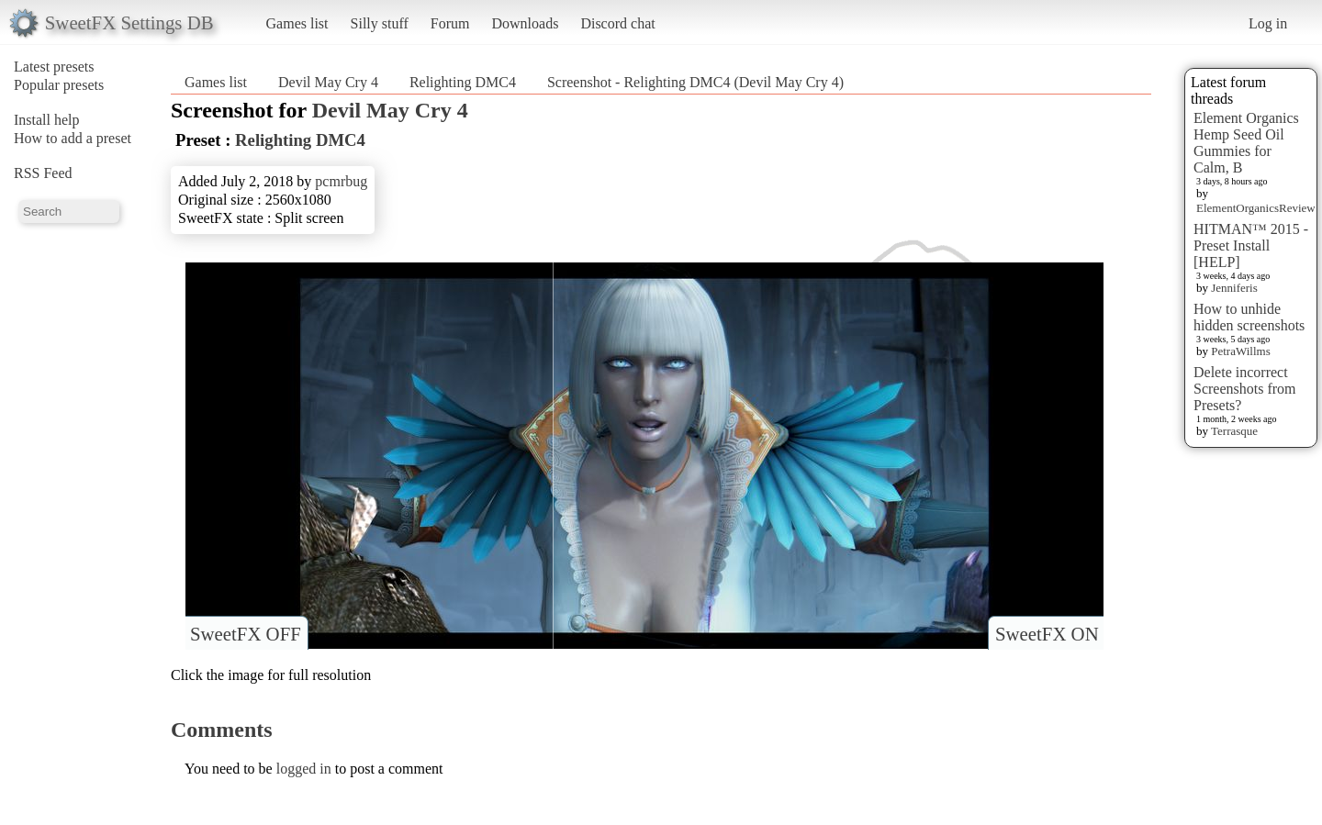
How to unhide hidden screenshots (1249, 317)
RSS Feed (43, 173)
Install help (47, 120)
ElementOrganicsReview (1256, 208)
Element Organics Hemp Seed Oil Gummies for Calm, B (1246, 142)
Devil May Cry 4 (328, 82)
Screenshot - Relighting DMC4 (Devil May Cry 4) (695, 82)
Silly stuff (380, 23)
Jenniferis (1234, 288)
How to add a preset (72, 138)
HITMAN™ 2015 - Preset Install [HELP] (1250, 245)
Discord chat (617, 23)
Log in (1268, 23)
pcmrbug (341, 181)
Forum (450, 23)
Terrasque (1234, 431)
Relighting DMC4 (462, 82)
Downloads (524, 23)
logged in (303, 768)
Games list (297, 23)
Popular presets (59, 85)
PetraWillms (1240, 351)
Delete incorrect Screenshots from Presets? (1244, 388)
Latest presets (54, 66)
